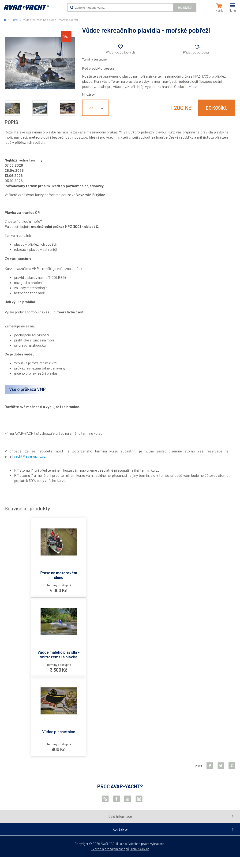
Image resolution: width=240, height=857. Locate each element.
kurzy (15, 19)
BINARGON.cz (139, 849)
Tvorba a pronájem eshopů (110, 849)
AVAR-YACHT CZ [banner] (26, 10)
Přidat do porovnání (197, 52)
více (192, 86)
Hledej (184, 8)
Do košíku (217, 108)
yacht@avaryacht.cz (30, 456)
